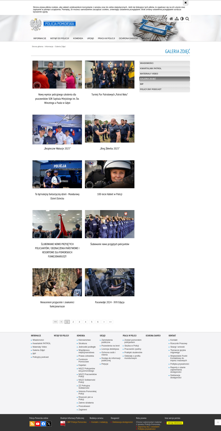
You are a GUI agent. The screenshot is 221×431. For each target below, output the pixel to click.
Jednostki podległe (87, 347)
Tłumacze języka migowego (178, 351)
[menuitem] (39, 37)
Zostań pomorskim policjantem (132, 341)
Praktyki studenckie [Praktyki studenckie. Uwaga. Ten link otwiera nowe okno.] (133, 353)
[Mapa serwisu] (177, 19)
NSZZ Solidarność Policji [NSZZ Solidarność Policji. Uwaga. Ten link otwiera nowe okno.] (87, 381)
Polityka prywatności (179, 364)
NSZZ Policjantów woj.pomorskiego (87, 370)
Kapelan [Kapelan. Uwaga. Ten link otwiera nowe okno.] (82, 365)
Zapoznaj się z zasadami (148, 427)
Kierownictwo (85, 340)
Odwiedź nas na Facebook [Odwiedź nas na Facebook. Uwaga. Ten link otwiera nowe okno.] (43, 423)
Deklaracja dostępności (175, 376)
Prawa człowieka (86, 356)
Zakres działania (86, 403)
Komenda (81, 335)
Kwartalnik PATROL (151, 68)
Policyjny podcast (150, 89)
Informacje (49, 46)
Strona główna (37, 46)
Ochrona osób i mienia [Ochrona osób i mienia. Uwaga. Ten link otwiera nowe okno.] (108, 354)
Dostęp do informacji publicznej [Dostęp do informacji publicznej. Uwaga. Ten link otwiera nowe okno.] (110, 359)
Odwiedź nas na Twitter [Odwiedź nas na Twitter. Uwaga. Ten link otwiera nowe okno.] (48, 423)
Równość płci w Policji (86, 398)
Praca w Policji (129, 335)
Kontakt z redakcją (99, 422)
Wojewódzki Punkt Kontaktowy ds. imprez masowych (178, 358)
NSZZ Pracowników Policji (88, 375)
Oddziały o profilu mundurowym (132, 357)
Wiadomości (146, 63)
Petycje (104, 364)
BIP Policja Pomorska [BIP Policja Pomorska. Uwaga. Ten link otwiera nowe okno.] (77, 422)
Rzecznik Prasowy (178, 343)
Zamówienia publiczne (107, 341)
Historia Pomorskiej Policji (87, 392)
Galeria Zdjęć (60, 46)
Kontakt (172, 335)
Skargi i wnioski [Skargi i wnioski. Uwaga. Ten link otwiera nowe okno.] (177, 347)
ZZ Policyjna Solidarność (84, 387)
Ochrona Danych (153, 335)
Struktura (83, 343)
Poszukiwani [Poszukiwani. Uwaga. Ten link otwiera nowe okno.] (84, 406)
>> (110, 321)
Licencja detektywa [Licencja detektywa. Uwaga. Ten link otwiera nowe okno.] (110, 349)
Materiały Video (149, 74)
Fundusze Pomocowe (84, 360)
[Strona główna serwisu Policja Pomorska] (171, 19)
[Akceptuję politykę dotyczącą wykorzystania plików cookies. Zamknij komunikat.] (185, 2)
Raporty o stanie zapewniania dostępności (177, 369)
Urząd (102, 335)
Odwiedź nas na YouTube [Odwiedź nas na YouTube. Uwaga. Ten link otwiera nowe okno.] (37, 423)
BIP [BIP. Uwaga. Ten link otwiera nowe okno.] (141, 84)
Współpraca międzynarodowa (86, 351)
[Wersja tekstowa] (182, 19)
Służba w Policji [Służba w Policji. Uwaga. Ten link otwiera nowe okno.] (131, 346)
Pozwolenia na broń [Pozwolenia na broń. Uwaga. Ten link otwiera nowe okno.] (110, 346)
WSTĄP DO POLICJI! (61, 335)
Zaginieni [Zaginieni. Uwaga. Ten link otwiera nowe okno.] (83, 410)
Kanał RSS (32, 423)
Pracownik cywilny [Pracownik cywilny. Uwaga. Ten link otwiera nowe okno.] (132, 349)
